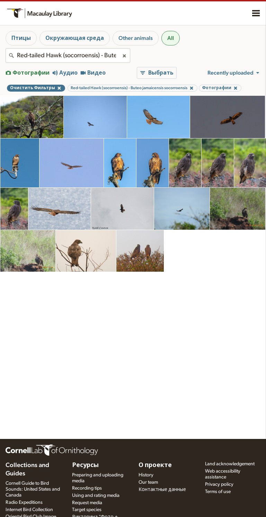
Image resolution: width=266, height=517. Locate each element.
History (146, 475)
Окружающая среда (74, 38)
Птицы (21, 38)
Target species (86, 509)
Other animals (135, 38)
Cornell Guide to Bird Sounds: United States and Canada (33, 489)
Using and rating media (95, 495)
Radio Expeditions (24, 502)
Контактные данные (162, 489)
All (170, 38)
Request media (87, 502)
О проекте (155, 465)
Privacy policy (219, 484)
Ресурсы (85, 465)
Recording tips (87, 488)
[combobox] (68, 55)
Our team (148, 482)
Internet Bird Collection (29, 509)
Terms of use (218, 491)
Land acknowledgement (230, 463)
